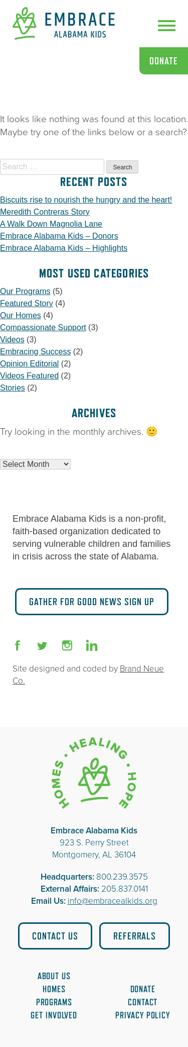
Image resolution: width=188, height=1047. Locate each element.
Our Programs (25, 291)
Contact (142, 1002)
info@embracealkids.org (112, 901)
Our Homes (20, 315)
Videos (12, 339)
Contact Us (55, 935)
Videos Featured (29, 375)
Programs (54, 1002)
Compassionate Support (43, 327)
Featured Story (26, 303)
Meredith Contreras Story (45, 212)
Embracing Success (35, 351)
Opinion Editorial (29, 363)
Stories (12, 388)
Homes (54, 989)
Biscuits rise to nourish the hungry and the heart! (86, 200)
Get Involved (54, 1015)
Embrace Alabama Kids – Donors (59, 236)
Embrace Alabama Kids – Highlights (63, 248)
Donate (163, 60)
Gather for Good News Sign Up (91, 601)
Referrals (134, 935)
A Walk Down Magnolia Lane (51, 224)
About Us (54, 976)
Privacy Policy (142, 1015)
